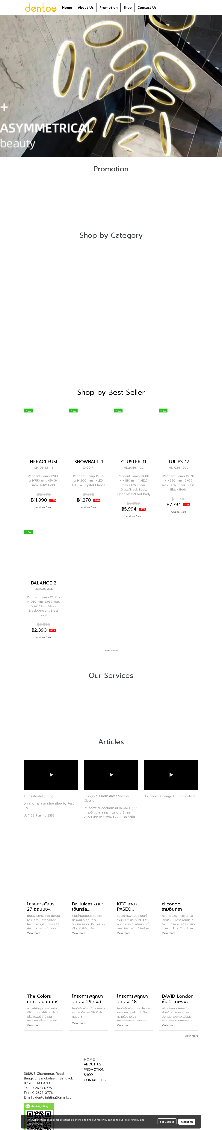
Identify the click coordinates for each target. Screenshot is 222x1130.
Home (67, 7)
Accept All (187, 1121)
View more (34, 933)
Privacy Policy (131, 1119)
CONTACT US (95, 1080)
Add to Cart (43, 507)
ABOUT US (92, 1064)
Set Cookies (167, 1121)
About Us (85, 7)
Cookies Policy (35, 1123)
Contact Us (147, 7)
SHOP (88, 1074)
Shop (127, 7)
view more (111, 650)
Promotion (108, 7)
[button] (162, 7)
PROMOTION (94, 1069)
